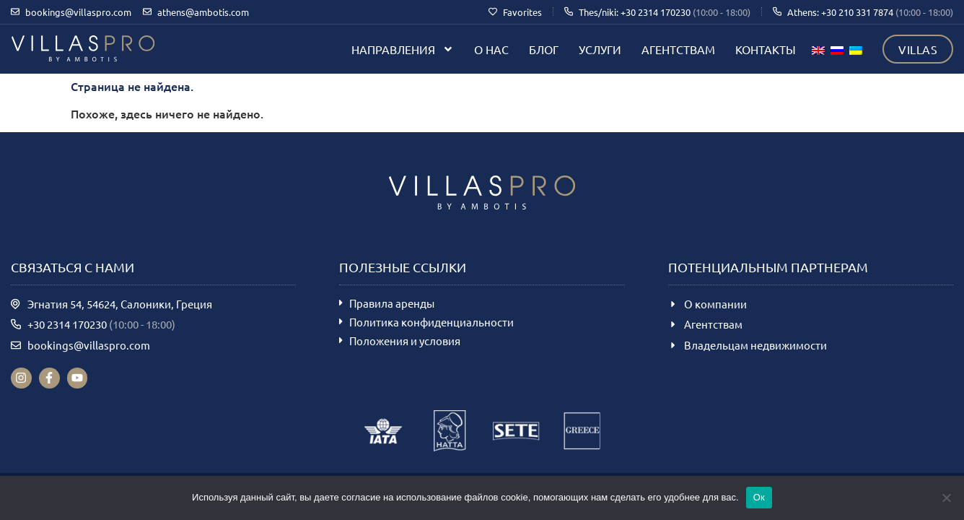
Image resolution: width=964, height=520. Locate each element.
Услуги (600, 49)
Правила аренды (391, 303)
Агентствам (678, 49)
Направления (402, 49)
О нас (491, 49)
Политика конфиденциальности (431, 322)
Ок (759, 497)
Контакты (765, 49)
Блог (543, 49)
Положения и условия (404, 340)
